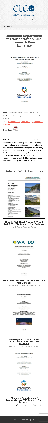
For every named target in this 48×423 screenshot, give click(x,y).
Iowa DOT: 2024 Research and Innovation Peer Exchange (24, 281)
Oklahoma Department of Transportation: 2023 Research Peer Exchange (24, 400)
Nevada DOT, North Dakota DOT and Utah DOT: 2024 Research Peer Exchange (24, 223)
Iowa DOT (11, 285)
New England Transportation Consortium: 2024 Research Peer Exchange (24, 341)
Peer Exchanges (27, 122)
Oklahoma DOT (14, 122)
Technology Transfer (30, 227)
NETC (11, 346)
